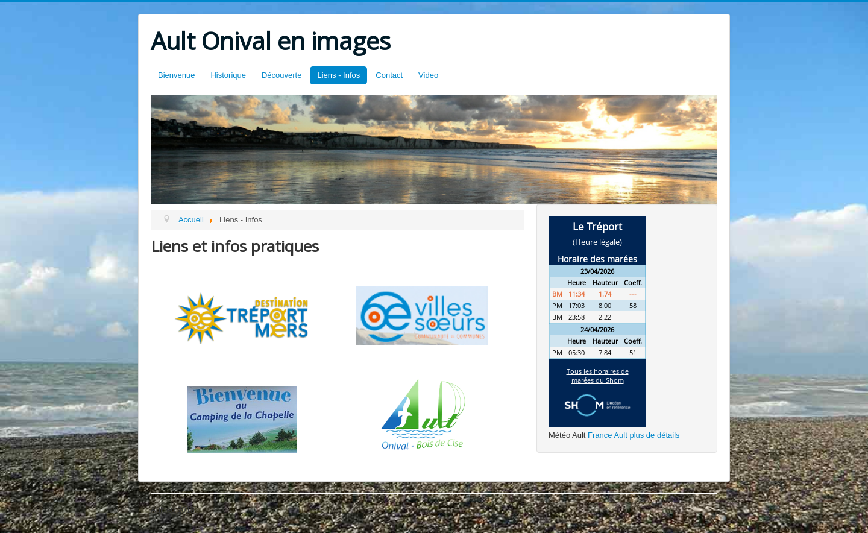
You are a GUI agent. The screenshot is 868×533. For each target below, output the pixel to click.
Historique (228, 75)
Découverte (281, 75)
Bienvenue (176, 75)
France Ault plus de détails (633, 435)
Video (428, 75)
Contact (389, 75)
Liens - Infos (338, 75)
